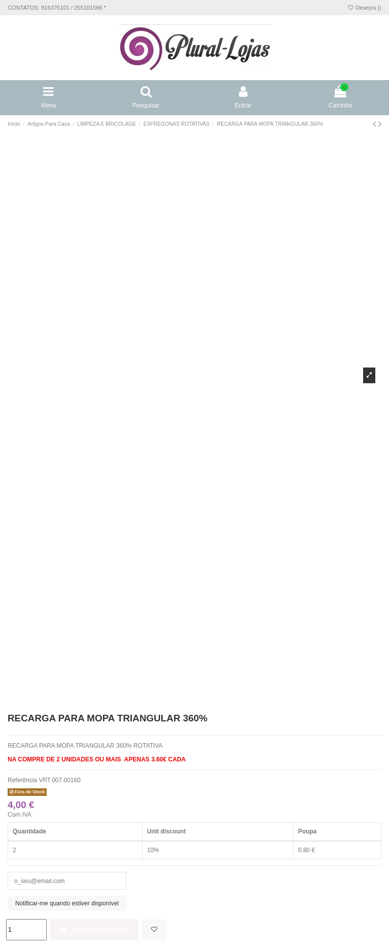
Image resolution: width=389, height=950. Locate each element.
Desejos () (364, 8)
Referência (22, 780)
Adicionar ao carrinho (94, 929)
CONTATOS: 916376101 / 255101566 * (57, 8)
